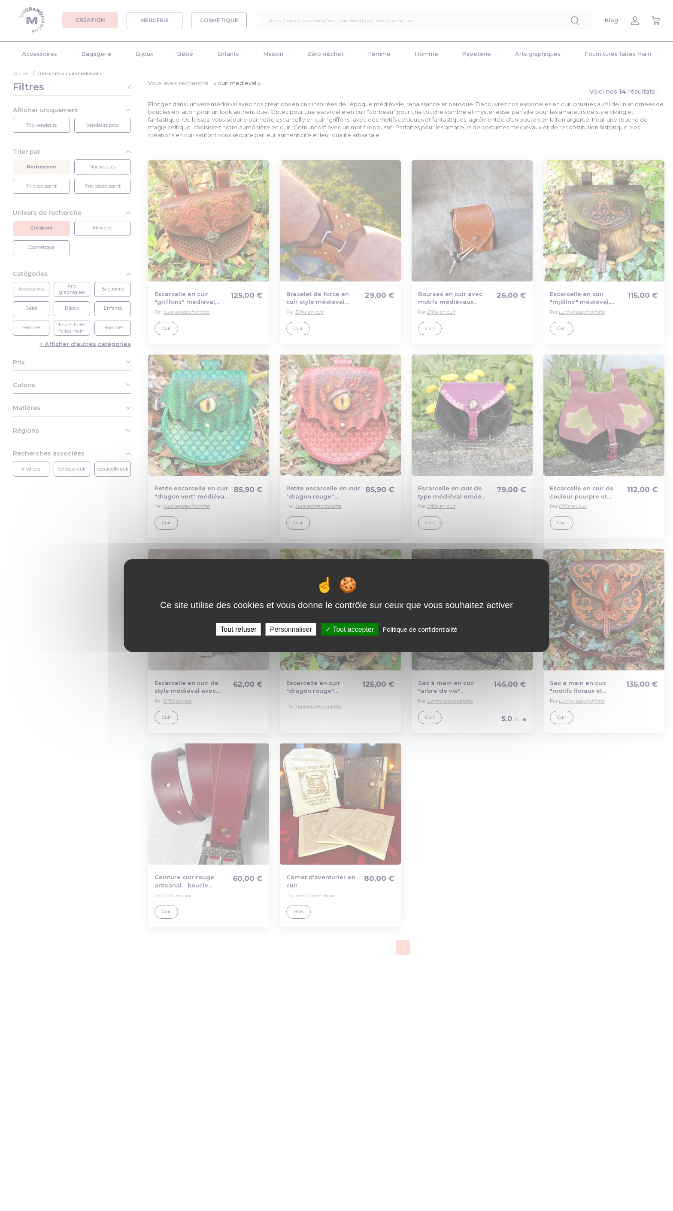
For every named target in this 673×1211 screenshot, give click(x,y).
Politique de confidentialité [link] (419, 629)
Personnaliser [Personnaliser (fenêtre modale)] (291, 629)
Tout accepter (349, 629)
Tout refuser (238, 629)
